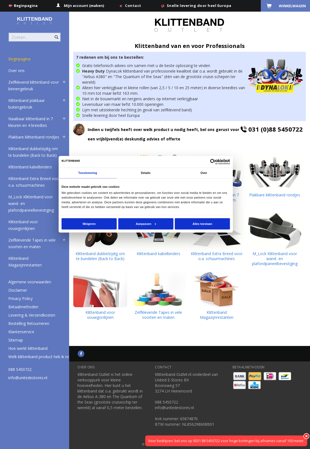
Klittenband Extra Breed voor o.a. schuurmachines (34, 182)
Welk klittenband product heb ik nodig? (42, 356)
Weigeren (89, 223)
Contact (133, 5)
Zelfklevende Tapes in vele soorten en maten (32, 243)
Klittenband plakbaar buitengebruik (26, 104)
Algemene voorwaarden (29, 281)
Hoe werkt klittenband (28, 348)
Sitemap (15, 340)
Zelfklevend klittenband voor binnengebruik (33, 85)
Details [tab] (146, 173)
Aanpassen (146, 223)
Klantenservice (21, 331)
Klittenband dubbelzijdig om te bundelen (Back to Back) (33, 152)
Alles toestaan (202, 223)
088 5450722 (20, 369)
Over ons (16, 70)
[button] (63, 82)
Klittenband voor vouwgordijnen (23, 225)
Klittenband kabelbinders (30, 167)
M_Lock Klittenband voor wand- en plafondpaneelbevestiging (31, 203)
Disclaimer (17, 290)
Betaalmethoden (23, 306)
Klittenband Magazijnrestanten (25, 262)
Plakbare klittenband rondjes (33, 137)
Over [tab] (203, 173)
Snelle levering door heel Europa (199, 5)
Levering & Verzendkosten (31, 315)
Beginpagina (26, 5)
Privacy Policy (20, 298)
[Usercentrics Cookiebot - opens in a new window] (213, 162)
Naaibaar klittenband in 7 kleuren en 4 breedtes (30, 122)
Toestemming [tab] (87, 173)
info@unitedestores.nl (27, 377)
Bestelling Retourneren (28, 323)
